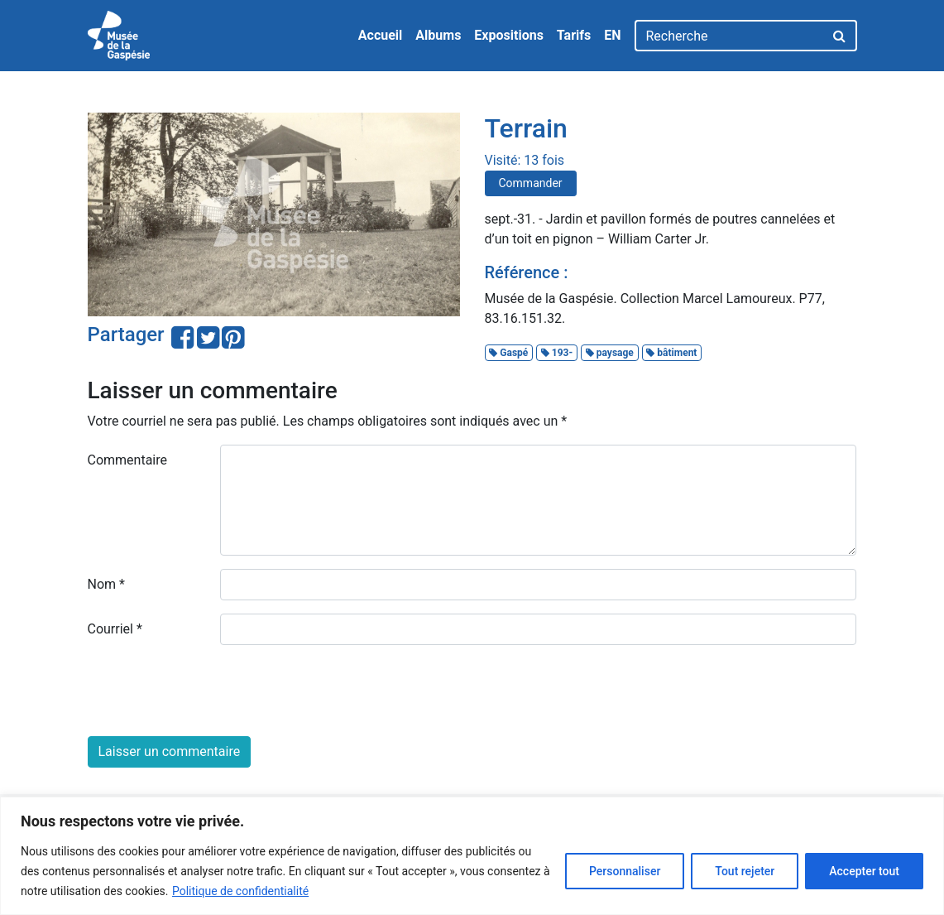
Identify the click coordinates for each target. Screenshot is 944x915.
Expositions (509, 35)
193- (557, 353)
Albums (438, 35)
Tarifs (574, 35)
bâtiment (671, 353)
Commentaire (128, 460)
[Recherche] (729, 35)
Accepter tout (864, 871)
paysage (610, 353)
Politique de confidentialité (240, 891)
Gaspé (508, 353)
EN (612, 35)
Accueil (380, 35)
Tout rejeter (744, 871)
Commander (531, 183)
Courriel (115, 629)
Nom (106, 584)
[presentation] (213, 690)
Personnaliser (624, 871)
